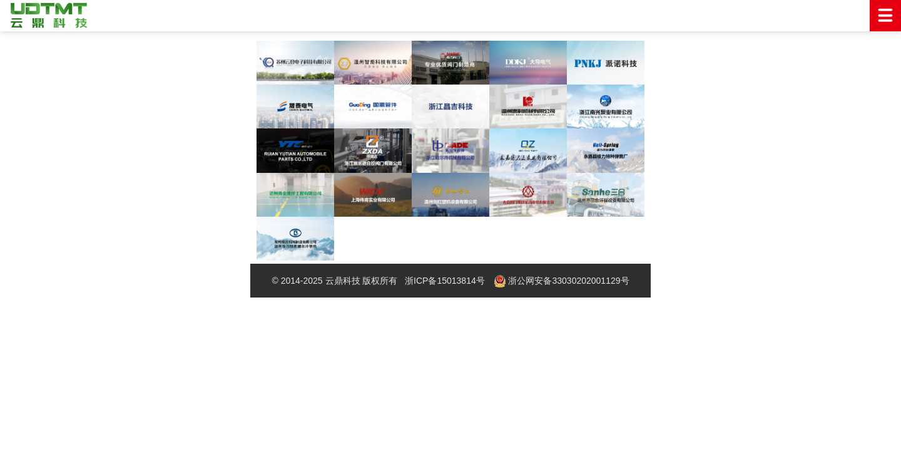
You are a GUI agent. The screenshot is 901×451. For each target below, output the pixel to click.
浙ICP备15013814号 (445, 281)
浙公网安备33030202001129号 (561, 281)
